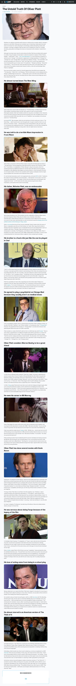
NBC (46, 106)
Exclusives (16, 2)
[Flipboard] (60, 2)
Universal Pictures (44, 160)
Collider (9, 550)
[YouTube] (54, 2)
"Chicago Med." (43, 325)
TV (27, 2)
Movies (23, 2)
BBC (46, 640)
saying (8, 285)
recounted (9, 224)
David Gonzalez (7, 11)
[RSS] (64, 2)
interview (35, 597)
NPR (10, 120)
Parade (41, 331)
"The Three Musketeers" (25, 56)
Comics (44, 2)
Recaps (38, 2)
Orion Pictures (44, 421)
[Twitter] (56, 2)
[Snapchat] (62, 2)
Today (9, 385)
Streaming (32, 2)
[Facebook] (51, 2)
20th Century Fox (44, 371)
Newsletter (70, 1)
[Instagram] (58, 2)
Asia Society (45, 212)
